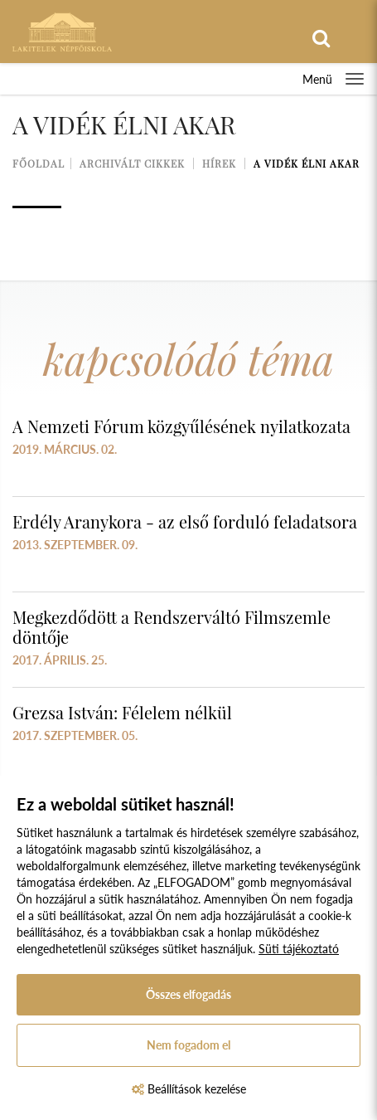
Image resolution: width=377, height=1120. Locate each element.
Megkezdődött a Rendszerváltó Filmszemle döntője (171, 627)
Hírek (219, 163)
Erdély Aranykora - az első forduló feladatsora (184, 521)
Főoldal (38, 163)
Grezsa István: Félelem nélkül (122, 712)
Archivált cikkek (132, 163)
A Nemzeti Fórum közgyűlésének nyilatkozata (181, 426)
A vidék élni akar (307, 163)
